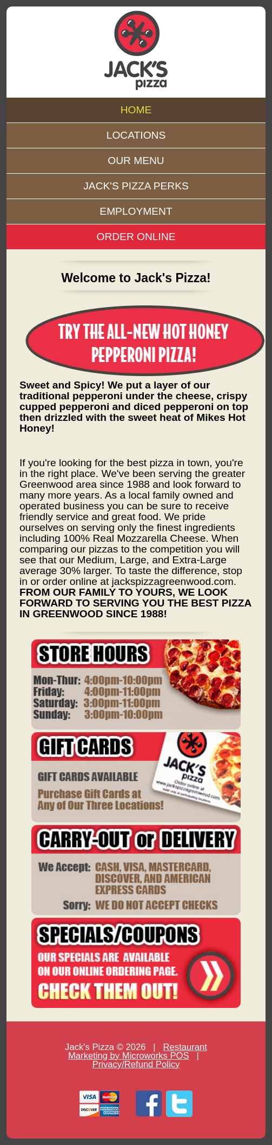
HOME (136, 109)
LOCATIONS (136, 135)
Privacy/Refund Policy (136, 1064)
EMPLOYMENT (135, 211)
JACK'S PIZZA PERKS (136, 186)
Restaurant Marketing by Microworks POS (137, 1051)
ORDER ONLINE (135, 236)
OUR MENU (136, 160)
